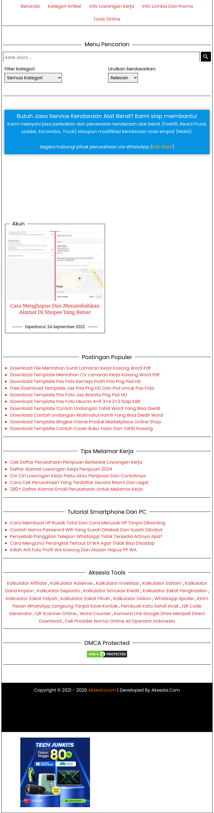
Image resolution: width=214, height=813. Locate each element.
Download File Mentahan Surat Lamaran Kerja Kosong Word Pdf (80, 368)
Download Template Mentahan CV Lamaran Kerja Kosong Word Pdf (84, 375)
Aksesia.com (102, 690)
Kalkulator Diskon (132, 598)
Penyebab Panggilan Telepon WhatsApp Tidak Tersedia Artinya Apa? (86, 536)
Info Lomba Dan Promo (167, 6)
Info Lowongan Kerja (111, 6)
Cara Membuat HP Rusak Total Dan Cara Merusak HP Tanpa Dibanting (87, 523)
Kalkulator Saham (162, 583)
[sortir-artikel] (123, 78)
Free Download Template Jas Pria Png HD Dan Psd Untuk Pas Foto (82, 388)
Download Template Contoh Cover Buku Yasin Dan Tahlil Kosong (81, 428)
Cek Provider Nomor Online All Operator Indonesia (120, 621)
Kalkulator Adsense (71, 583)
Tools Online (106, 19)
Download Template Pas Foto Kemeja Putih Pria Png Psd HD (75, 381)
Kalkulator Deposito (58, 591)
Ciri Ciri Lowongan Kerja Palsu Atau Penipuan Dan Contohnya (78, 476)
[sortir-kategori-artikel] (33, 78)
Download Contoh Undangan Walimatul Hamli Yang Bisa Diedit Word (86, 415)
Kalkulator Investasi (117, 583)
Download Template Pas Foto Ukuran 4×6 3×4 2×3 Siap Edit (75, 401)
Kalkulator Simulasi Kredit (111, 591)
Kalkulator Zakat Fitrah (85, 598)
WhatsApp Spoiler (174, 598)
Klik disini (162, 147)
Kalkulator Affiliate (27, 583)
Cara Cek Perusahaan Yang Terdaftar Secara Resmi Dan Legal (79, 482)
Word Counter (95, 613)
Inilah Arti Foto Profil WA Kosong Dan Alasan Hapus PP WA (73, 550)
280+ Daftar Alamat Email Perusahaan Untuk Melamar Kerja (76, 489)
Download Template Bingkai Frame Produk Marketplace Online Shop (85, 422)
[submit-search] (206, 57)
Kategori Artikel (64, 6)
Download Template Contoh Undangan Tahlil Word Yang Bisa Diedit (85, 408)
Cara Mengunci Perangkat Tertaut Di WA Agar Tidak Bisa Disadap (82, 543)
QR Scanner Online (55, 613)
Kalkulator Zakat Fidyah (31, 598)
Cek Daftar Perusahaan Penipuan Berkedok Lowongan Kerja (76, 462)
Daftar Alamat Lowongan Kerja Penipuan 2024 (61, 469)
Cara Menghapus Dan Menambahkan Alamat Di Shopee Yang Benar (55, 309)
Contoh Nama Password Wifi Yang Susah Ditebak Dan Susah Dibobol (86, 530)
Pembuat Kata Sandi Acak (150, 606)
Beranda (30, 6)
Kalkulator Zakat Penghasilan (175, 591)
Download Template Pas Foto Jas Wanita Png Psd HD (68, 395)
